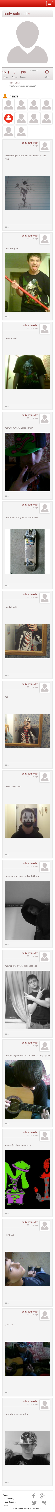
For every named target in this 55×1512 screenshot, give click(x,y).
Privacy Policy (8, 1499)
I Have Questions (9, 1502)
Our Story (6, 1495)
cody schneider (30, 142)
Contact (6, 1505)
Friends (10, 96)
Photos (14, 77)
